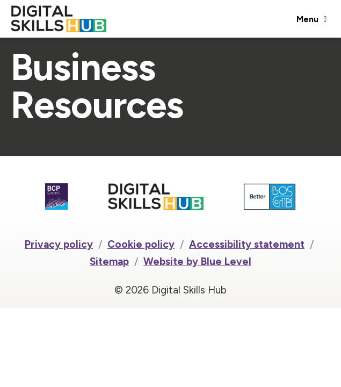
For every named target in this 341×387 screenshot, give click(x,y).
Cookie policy (141, 244)
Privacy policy (59, 244)
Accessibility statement (246, 244)
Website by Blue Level (197, 261)
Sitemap (109, 261)
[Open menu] (311, 18)
